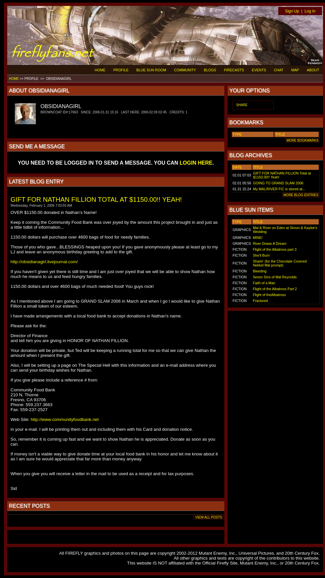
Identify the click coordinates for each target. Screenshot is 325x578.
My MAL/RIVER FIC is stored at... (279, 189)
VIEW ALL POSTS (208, 517)
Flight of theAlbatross (269, 295)
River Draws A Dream (270, 243)
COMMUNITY (185, 70)
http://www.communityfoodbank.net (65, 419)
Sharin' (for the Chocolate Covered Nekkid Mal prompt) (280, 263)
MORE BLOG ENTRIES (301, 195)
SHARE (241, 105)
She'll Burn (261, 255)
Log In (310, 11)
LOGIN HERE (196, 163)
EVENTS (259, 70)
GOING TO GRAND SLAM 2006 (278, 183)
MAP (295, 70)
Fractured (260, 301)
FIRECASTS (234, 70)
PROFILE (120, 70)
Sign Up (292, 11)
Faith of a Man (264, 283)
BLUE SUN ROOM (151, 70)
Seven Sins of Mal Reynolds (275, 277)
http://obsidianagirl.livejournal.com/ (44, 261)
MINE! (258, 238)
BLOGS (210, 70)
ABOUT (313, 70)
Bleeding (259, 271)
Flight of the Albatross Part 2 (275, 289)
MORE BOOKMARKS (302, 140)
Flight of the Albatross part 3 (275, 249)
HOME (100, 70)
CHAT (279, 70)
